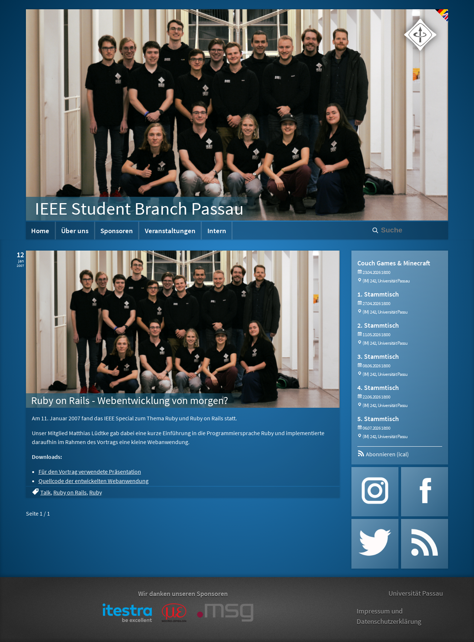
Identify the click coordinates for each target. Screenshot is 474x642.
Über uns (75, 230)
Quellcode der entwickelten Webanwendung (93, 480)
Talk (45, 492)
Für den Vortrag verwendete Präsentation (90, 471)
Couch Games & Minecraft (393, 263)
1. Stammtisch (378, 294)
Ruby (95, 492)
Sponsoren (116, 230)
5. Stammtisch (378, 418)
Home (40, 230)
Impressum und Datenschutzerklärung (389, 616)
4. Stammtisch (378, 387)
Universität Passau (415, 593)
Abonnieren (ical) (383, 454)
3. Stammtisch (378, 356)
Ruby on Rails (70, 492)
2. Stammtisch (378, 325)
